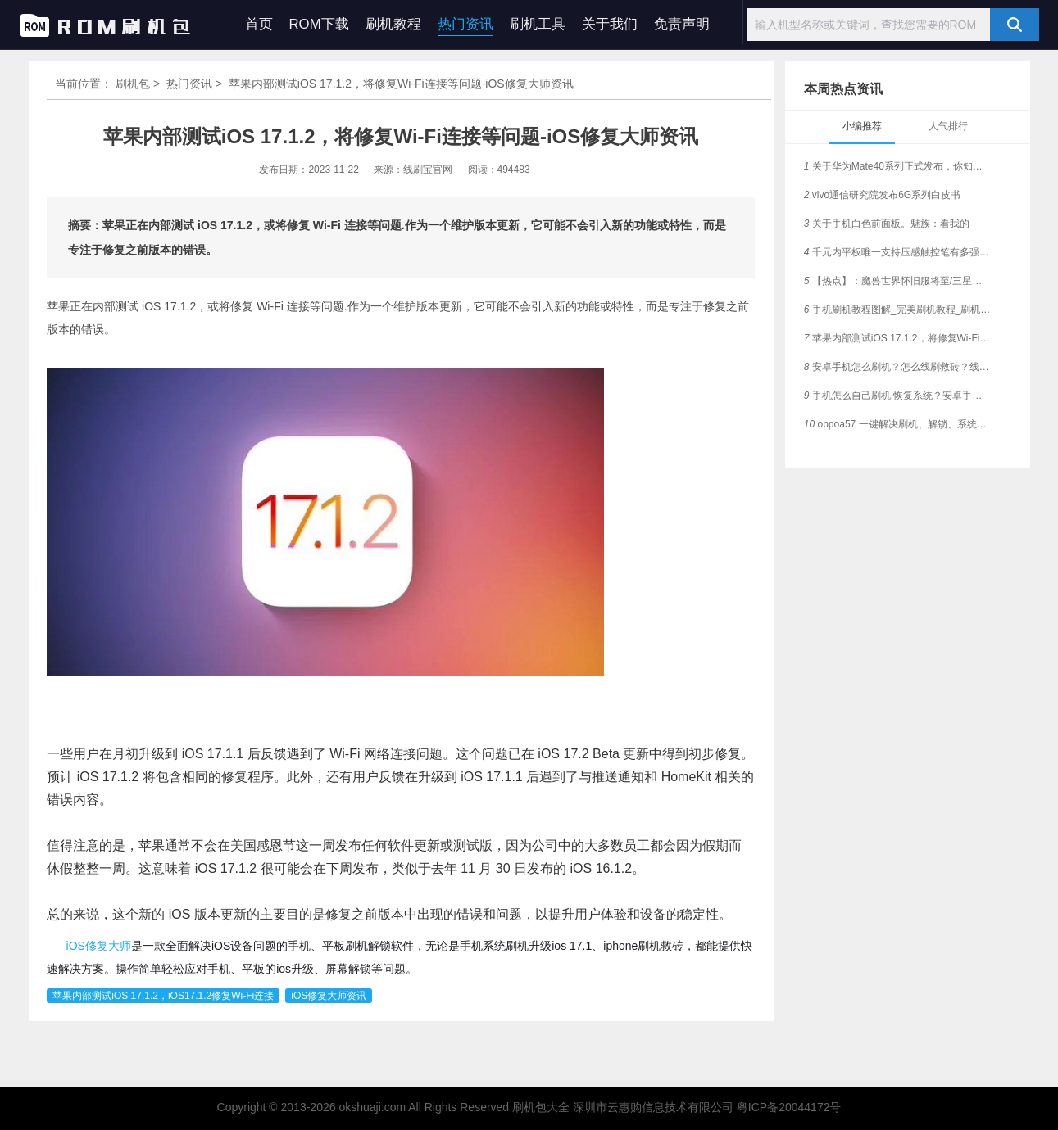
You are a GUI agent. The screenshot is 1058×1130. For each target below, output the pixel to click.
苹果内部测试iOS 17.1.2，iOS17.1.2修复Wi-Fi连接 (163, 995)
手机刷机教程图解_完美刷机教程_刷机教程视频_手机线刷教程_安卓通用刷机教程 (897, 309)
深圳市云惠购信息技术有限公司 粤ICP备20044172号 (707, 1107)
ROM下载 (319, 24)
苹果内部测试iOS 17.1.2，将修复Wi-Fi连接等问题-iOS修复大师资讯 (897, 338)
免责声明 (682, 24)
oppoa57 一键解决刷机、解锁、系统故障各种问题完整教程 (897, 424)
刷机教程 (393, 24)
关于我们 (610, 24)
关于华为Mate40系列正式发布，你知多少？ (897, 166)
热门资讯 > (195, 83)
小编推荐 (862, 126)
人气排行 (948, 126)
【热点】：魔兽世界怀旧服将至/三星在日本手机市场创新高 (897, 281)
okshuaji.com (372, 1107)
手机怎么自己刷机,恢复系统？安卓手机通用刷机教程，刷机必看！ (897, 395)
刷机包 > (139, 83)
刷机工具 (537, 24)
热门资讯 (465, 24)
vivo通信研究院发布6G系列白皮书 (882, 195)
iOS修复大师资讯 (328, 995)
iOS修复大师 (98, 945)
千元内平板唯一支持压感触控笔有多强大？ (897, 252)
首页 (259, 24)
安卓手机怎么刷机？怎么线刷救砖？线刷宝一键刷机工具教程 (897, 367)
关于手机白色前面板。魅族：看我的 (886, 223)
